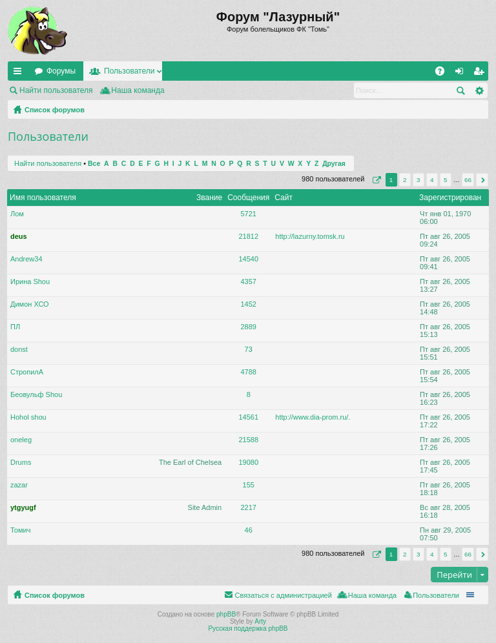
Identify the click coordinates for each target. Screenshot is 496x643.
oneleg (21, 440)
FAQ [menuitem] (444, 73)
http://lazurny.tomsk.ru (309, 236)
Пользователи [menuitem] (436, 595)
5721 (248, 214)
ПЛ (15, 327)
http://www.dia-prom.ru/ (311, 417)
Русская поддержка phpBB (247, 628)
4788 (248, 372)
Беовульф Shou (36, 394)
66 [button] (467, 179)
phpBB (226, 614)
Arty (260, 621)
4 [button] (432, 179)
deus (18, 236)
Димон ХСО (29, 304)
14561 (248, 417)
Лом (17, 214)
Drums (20, 462)
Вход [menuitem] (462, 73)
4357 (248, 281)
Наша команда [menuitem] (137, 90)
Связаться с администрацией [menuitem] (282, 595)
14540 (248, 259)
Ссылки (20, 73)
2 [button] (405, 179)
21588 (248, 440)
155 (248, 485)
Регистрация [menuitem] (481, 73)
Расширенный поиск (479, 90)
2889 (248, 327)
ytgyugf (23, 507)
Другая (334, 163)
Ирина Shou (30, 281)
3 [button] (418, 179)
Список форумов (55, 110)
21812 (248, 236)
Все (94, 163)
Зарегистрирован (450, 197)
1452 (248, 304)
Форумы (61, 71)
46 (249, 530)
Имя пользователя (43, 197)
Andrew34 (26, 259)
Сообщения (248, 197)
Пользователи (129, 71)
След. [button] (482, 180)
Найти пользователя (56, 90)
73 (249, 349)
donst (19, 349)
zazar (19, 485)
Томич (20, 530)
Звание (209, 197)
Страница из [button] (375, 180)
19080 (248, 462)
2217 (248, 507)
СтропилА (26, 372)
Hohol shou (28, 417)
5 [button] (446, 179)
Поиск (460, 90)
